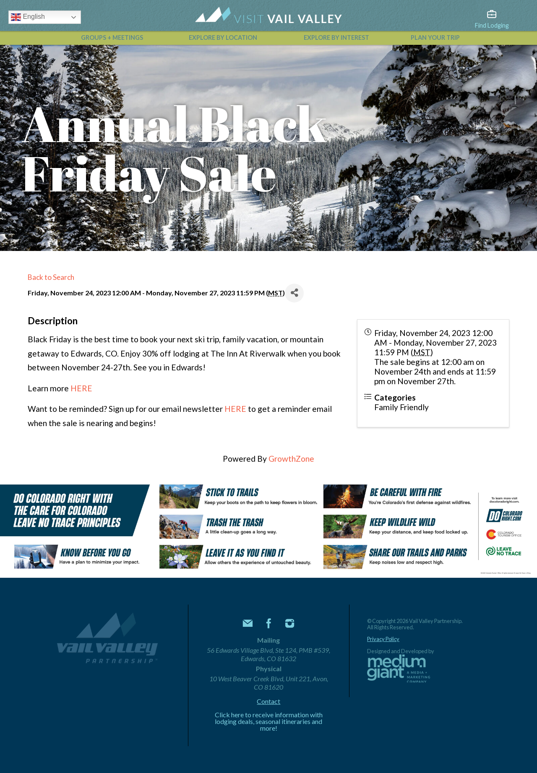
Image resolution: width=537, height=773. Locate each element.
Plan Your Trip (435, 37)
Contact (268, 701)
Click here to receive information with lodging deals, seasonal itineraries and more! (269, 721)
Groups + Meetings (112, 37)
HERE (81, 388)
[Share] (294, 293)
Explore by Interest (336, 37)
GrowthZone (291, 458)
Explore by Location (223, 37)
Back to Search (51, 277)
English (28, 17)
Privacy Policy (383, 639)
